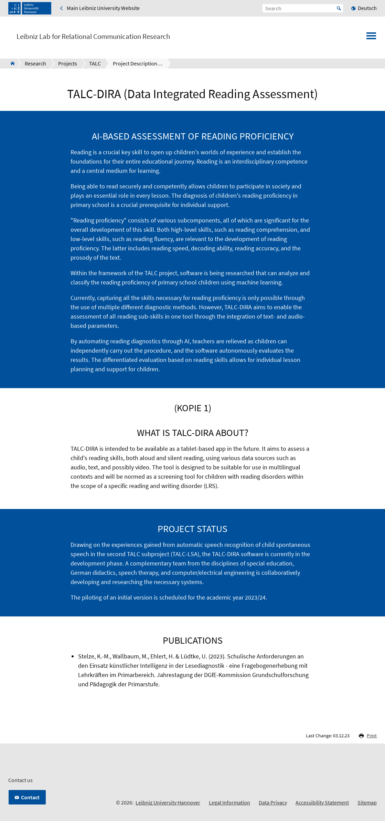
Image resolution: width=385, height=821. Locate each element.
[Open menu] (371, 37)
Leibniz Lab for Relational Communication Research (93, 36)
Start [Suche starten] (339, 8)
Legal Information (229, 802)
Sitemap (367, 802)
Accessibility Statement (322, 802)
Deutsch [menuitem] (367, 7)
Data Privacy (273, 802)
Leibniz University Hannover (168, 802)
